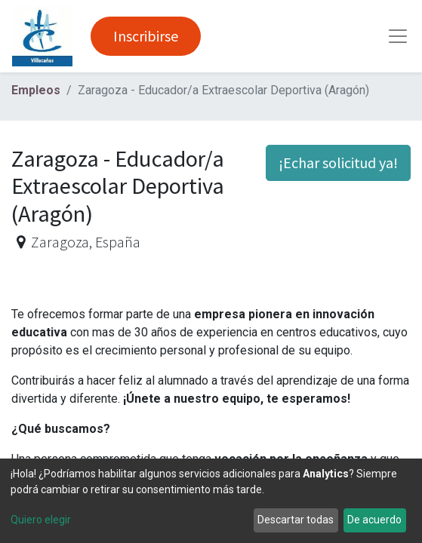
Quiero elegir (41, 520)
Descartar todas (295, 520)
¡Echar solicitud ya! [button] (338, 162)
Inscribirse (145, 35)
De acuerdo (374, 520)
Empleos (35, 90)
